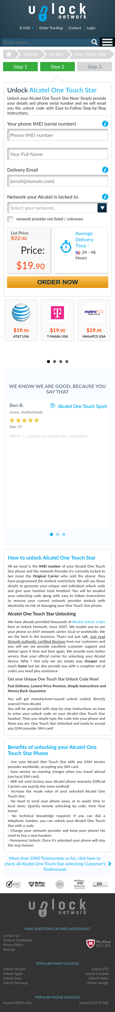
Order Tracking (51, 27)
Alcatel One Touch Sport (82, 406)
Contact (74, 27)
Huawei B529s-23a (17, 969)
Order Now (57, 281)
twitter (57, 997)
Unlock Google (98, 949)
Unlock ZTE (100, 935)
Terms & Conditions (17, 906)
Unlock (30, 54)
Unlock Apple (13, 939)
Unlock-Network (57, 12)
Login (91, 27)
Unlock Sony (12, 944)
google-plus (70, 997)
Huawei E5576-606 (94, 969)
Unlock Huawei (14, 935)
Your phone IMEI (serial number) (41, 123)
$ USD (25, 27)
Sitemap (9, 915)
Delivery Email (22, 170)
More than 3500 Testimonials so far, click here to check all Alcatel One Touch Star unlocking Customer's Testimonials (55, 829)
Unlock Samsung (15, 949)
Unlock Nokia (99, 944)
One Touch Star (90, 54)
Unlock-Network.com (57, 874)
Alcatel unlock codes (88, 587)
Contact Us (11, 901)
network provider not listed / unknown (49, 218)
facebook (45, 997)
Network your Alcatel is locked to (42, 197)
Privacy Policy (13, 911)
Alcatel (56, 54)
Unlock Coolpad (97, 939)
